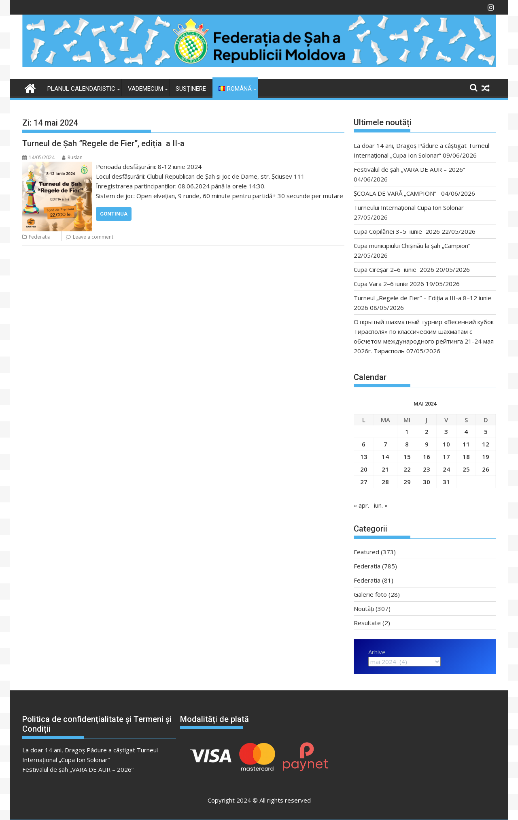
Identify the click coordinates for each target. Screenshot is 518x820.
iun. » (381, 505)
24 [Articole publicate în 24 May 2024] (446, 469)
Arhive (377, 652)
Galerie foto (370, 594)
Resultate (367, 623)
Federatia (40, 236)
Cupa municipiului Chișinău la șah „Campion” (412, 245)
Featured (366, 552)
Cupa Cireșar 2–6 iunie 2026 (394, 269)
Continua (113, 214)
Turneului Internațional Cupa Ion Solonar (409, 207)
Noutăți (364, 608)
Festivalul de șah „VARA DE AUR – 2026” (409, 169)
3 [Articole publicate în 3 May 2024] (446, 431)
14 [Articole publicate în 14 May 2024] (385, 457)
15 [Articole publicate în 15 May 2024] (407, 457)
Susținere (191, 88)
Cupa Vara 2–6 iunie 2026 (389, 284)
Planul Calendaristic (81, 88)
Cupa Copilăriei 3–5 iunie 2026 (397, 231)
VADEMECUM (145, 88)
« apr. (361, 505)
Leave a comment (93, 236)
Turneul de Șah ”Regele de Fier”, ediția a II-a (103, 143)
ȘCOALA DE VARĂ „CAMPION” (396, 193)
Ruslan (72, 157)
